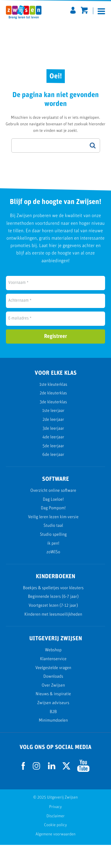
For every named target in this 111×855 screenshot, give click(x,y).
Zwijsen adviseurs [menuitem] (53, 713)
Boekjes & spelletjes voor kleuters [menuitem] (53, 598)
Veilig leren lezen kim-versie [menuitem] (53, 527)
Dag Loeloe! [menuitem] (53, 509)
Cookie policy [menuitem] (55, 835)
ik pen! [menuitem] (53, 553)
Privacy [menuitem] (55, 817)
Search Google (92, 155)
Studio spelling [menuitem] (53, 545)
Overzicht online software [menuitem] (53, 501)
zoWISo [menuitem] (53, 562)
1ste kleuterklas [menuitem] (53, 394)
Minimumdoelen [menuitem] (53, 730)
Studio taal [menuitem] (53, 536)
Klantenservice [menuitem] (53, 669)
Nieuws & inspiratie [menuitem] (53, 704)
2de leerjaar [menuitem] (53, 430)
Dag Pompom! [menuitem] (53, 518)
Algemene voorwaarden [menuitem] (55, 844)
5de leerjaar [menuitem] (53, 456)
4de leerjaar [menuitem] (53, 447)
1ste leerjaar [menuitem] (53, 421)
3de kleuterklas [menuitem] (53, 412)
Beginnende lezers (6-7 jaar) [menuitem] (53, 607)
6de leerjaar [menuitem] (53, 465)
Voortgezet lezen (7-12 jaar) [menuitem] (53, 616)
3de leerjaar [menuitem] (53, 438)
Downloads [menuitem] (53, 687)
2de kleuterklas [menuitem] (53, 403)
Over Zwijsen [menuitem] (53, 695)
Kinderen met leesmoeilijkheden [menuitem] (53, 624)
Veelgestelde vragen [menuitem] (53, 678)
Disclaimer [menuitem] (55, 826)
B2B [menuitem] (53, 722)
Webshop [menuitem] (53, 660)
